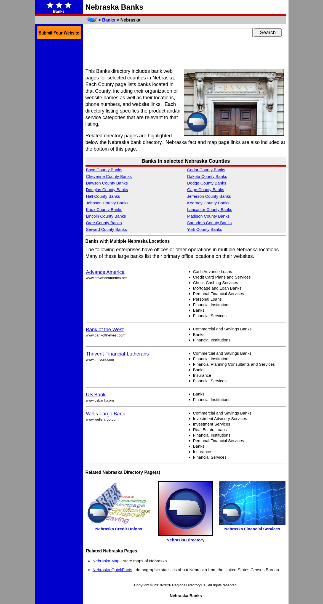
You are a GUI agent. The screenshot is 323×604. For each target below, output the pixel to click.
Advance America (105, 272)
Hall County (103, 196)
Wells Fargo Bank (105, 413)
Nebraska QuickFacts (112, 569)
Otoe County (104, 222)
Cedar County (206, 169)
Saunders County (209, 222)
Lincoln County (106, 216)
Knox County (104, 209)
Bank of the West (105, 329)
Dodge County (206, 183)
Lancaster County (209, 209)
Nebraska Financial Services (252, 529)
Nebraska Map (106, 560)
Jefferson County (209, 196)
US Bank (96, 394)
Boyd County (104, 169)
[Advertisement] (186, 53)
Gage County (205, 189)
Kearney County (208, 203)
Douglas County (107, 189)
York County (204, 229)
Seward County (106, 229)
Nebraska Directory (186, 540)
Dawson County (107, 183)
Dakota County (207, 176)
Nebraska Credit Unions (118, 529)
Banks (108, 20)
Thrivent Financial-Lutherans (117, 354)
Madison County (208, 216)
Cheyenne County (109, 176)
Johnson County (107, 203)
